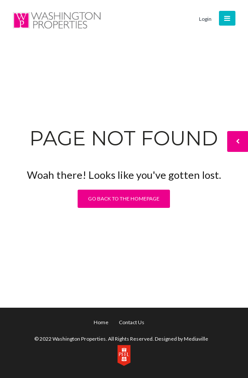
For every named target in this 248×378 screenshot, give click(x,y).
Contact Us (131, 322)
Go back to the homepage (124, 198)
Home (101, 322)
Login (205, 19)
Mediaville (196, 338)
